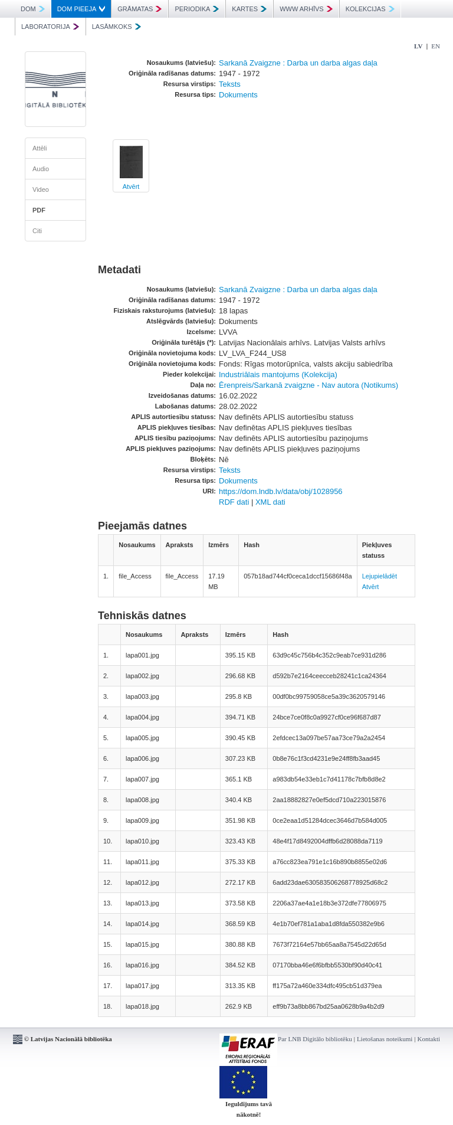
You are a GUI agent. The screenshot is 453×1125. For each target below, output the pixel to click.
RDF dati (234, 502)
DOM (33, 9)
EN (435, 46)
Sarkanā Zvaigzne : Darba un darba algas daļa (298, 62)
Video (40, 189)
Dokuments (238, 94)
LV (418, 46)
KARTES (249, 9)
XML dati (270, 502)
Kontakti (429, 1038)
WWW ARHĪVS (306, 9)
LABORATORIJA (50, 26)
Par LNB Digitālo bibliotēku (315, 1038)
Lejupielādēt (379, 576)
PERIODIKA (197, 9)
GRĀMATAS (139, 9)
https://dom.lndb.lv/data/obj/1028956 (281, 491)
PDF (38, 210)
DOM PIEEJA (81, 9)
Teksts (230, 84)
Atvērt (131, 186)
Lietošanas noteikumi (384, 1038)
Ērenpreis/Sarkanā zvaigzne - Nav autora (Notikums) (308, 385)
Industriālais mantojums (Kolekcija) (278, 374)
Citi (37, 230)
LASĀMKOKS (116, 26)
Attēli (39, 148)
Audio (40, 168)
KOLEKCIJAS (370, 9)
